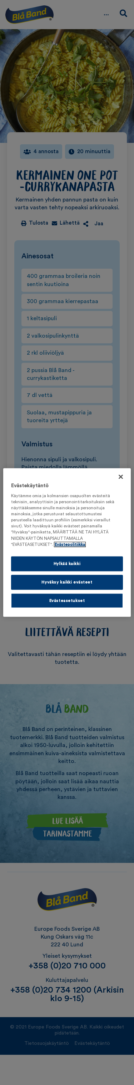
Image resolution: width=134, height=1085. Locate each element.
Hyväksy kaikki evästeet (66, 582)
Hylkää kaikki (67, 563)
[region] (66, 542)
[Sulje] (121, 476)
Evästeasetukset (67, 600)
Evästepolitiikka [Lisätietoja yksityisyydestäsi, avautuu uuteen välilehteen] (70, 544)
